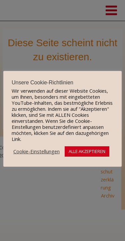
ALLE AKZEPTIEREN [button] (87, 151)
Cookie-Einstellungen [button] (36, 151)
